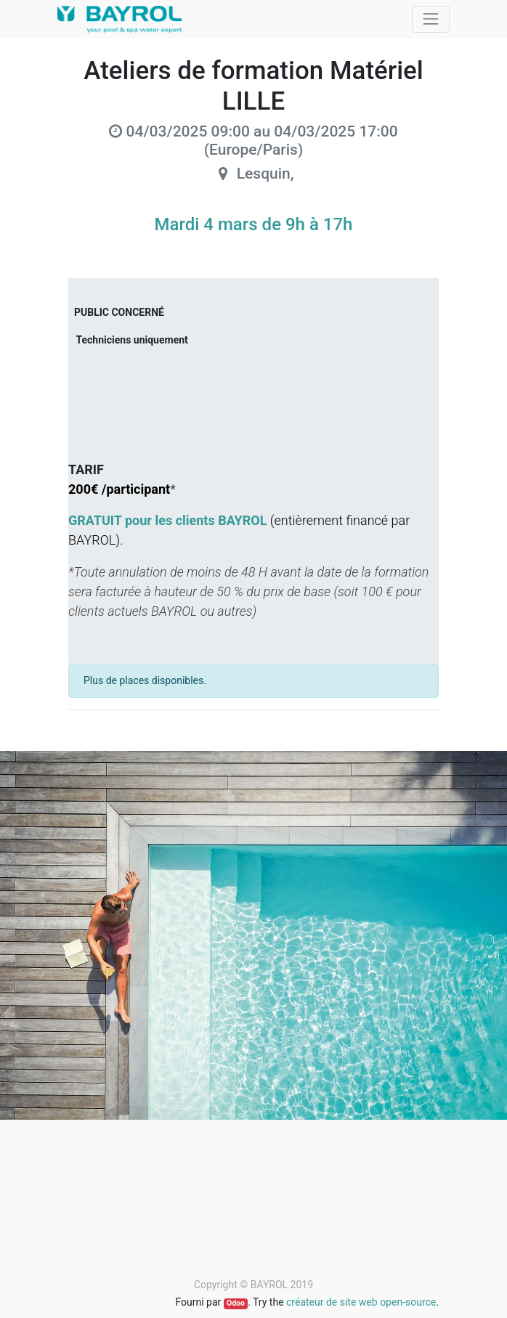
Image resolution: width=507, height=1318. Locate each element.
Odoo (236, 1303)
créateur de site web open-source (361, 1302)
